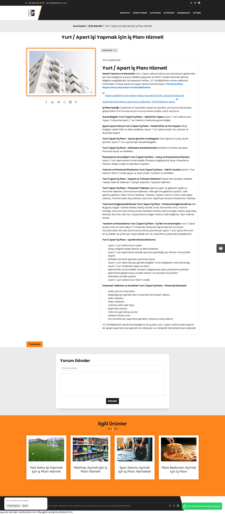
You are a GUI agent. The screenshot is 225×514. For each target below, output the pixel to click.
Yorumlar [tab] (34, 344)
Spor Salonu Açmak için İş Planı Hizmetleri (134, 470)
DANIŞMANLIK (183, 13)
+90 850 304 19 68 (34, 3)
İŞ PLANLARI (155, 13)
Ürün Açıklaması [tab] (111, 60)
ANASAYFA (125, 13)
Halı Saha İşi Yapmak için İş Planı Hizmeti (46, 470)
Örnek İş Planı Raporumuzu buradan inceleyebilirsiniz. (142, 85)
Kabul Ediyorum (13, 506)
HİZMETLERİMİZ (140, 13)
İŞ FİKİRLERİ (169, 13)
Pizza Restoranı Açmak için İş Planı (178, 470)
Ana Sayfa (79, 26)
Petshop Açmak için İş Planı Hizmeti (90, 470)
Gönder (112, 401)
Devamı (25, 506)
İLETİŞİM (197, 13)
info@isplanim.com (56, 3)
